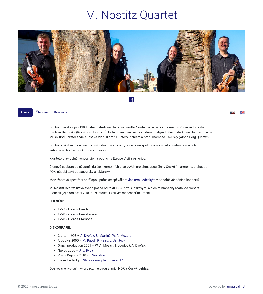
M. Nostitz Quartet (131, 15)
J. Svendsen (97, 255)
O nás (25, 112)
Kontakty (60, 112)
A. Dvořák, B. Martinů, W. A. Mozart (105, 236)
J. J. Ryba (86, 250)
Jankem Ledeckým (142, 180)
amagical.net (235, 286)
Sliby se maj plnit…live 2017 (103, 260)
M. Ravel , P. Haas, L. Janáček (103, 241)
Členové (42, 112)
